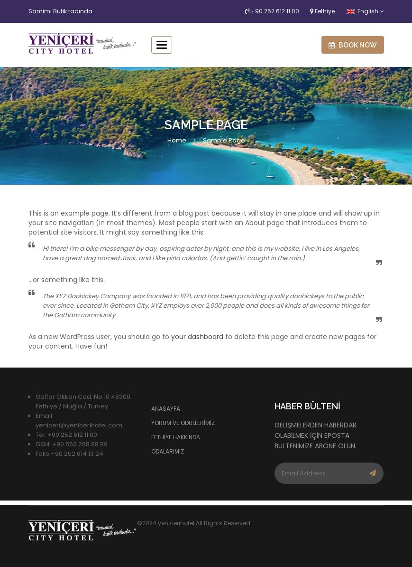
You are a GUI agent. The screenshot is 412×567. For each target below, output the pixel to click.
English (362, 11)
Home (176, 140)
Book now (353, 45)
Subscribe (373, 473)
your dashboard (197, 336)
